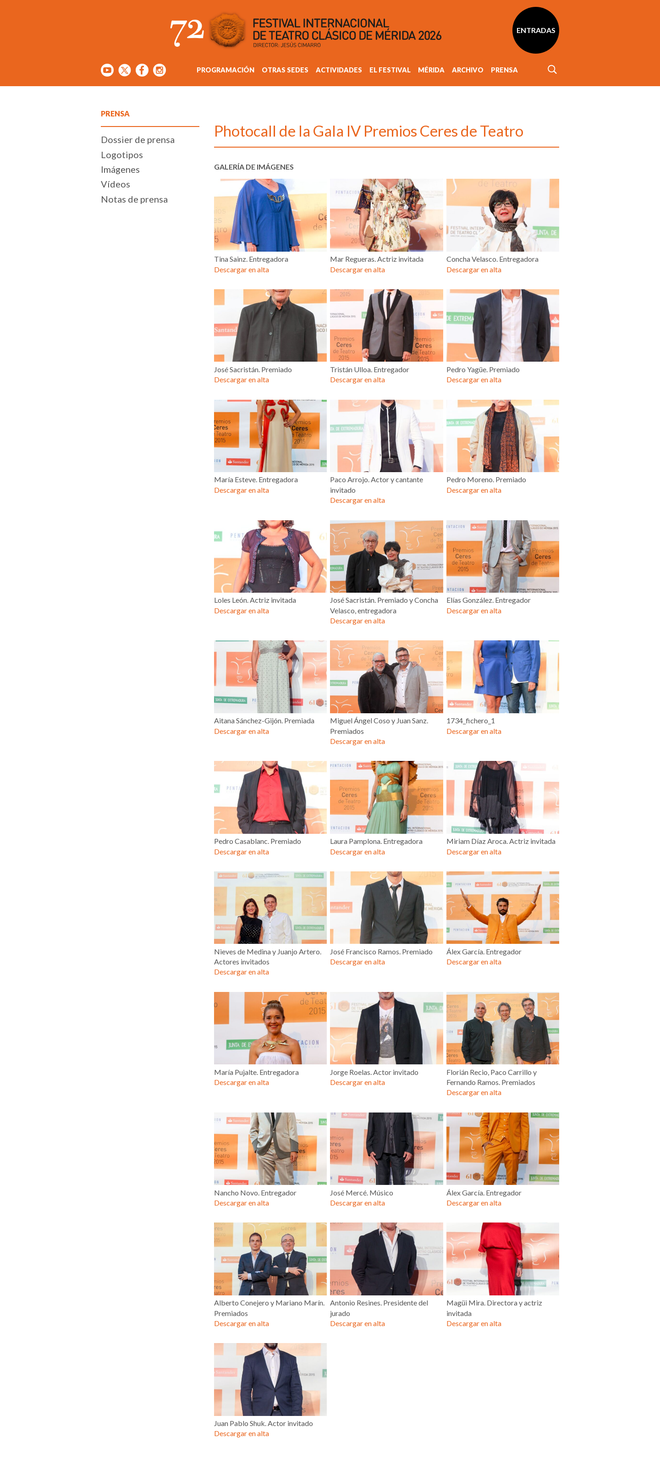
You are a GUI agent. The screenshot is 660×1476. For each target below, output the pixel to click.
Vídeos (115, 183)
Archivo (468, 70)
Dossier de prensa (138, 139)
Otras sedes (285, 70)
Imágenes (120, 169)
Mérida (431, 70)
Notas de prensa (134, 198)
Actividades (339, 70)
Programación (225, 70)
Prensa (504, 70)
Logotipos (122, 154)
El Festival (390, 70)
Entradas (536, 30)
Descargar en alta (241, 269)
